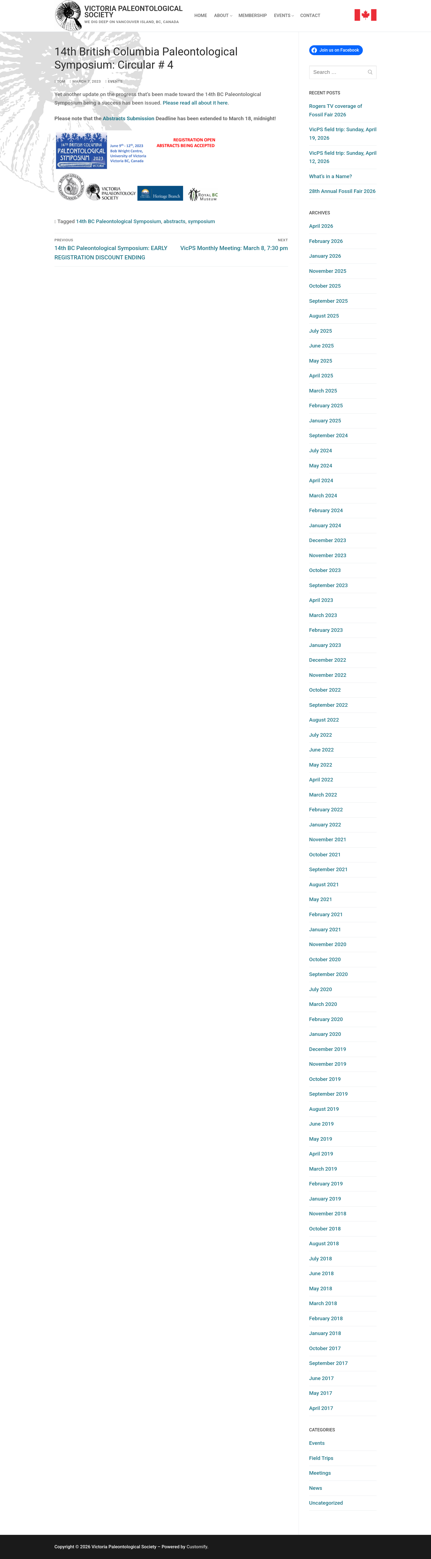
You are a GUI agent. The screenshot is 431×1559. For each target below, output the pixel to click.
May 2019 (320, 1139)
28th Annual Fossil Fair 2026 (342, 191)
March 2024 (323, 495)
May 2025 (320, 361)
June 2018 (321, 1273)
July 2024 (320, 450)
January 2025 (325, 420)
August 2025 (324, 316)
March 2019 (323, 1169)
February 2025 (326, 405)
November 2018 (328, 1213)
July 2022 (320, 735)
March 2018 (323, 1303)
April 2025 (321, 375)
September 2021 (328, 869)
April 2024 (321, 480)
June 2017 (321, 1378)
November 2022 (328, 675)
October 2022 (325, 690)
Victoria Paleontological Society (133, 11)
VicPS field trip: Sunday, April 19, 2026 (343, 133)
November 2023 (328, 555)
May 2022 (320, 765)
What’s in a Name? (330, 176)
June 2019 (321, 1124)
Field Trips (321, 1458)
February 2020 (326, 1019)
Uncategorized (326, 1503)
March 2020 (323, 1004)
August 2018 (324, 1243)
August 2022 (324, 720)
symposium (201, 221)
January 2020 (325, 1034)
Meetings (320, 1473)
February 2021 (326, 914)
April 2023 (321, 600)
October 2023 (325, 570)
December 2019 (327, 1049)
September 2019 (328, 1094)
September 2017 (328, 1363)
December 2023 (327, 540)
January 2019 (325, 1199)
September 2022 (328, 705)
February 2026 (326, 241)
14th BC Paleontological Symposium (118, 221)
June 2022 (321, 750)
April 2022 (321, 779)
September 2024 (328, 435)
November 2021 (328, 839)
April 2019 (321, 1154)
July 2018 (320, 1258)
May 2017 (320, 1393)
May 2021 (320, 899)
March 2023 (323, 615)
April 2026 (321, 226)
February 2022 (326, 809)
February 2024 (326, 510)
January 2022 (325, 824)
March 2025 (323, 391)
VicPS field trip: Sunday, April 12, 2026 (343, 157)
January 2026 (325, 256)
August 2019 (324, 1109)
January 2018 (325, 1333)
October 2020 (325, 959)
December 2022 (327, 660)
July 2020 (320, 989)
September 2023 (328, 585)
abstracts (175, 221)
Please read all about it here (195, 103)
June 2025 (321, 346)
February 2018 (326, 1318)
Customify (197, 1546)
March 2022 (323, 795)
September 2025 (328, 301)
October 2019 (325, 1079)
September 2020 (328, 974)
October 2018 (325, 1229)
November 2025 (328, 271)
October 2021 (325, 854)
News (315, 1488)
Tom (59, 81)
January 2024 (325, 525)
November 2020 (328, 944)
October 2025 (325, 286)
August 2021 (324, 884)
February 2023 (326, 630)
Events (114, 81)
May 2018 (320, 1288)
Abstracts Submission (128, 118)
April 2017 (321, 1408)
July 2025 (320, 331)
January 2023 (325, 645)
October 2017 (325, 1348)
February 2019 (326, 1184)
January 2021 (325, 929)
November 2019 (328, 1064)
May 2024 (320, 465)
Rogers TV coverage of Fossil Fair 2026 (335, 110)
